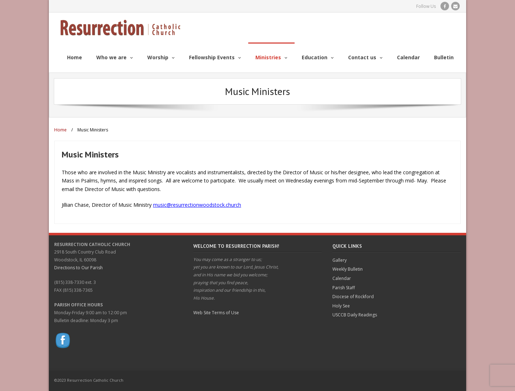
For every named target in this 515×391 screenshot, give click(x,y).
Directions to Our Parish (78, 268)
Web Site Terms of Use (216, 313)
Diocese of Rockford (353, 297)
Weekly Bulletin (347, 269)
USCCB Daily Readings (354, 315)
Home (60, 130)
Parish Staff (343, 288)
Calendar (341, 278)
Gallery (339, 260)
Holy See (341, 306)
